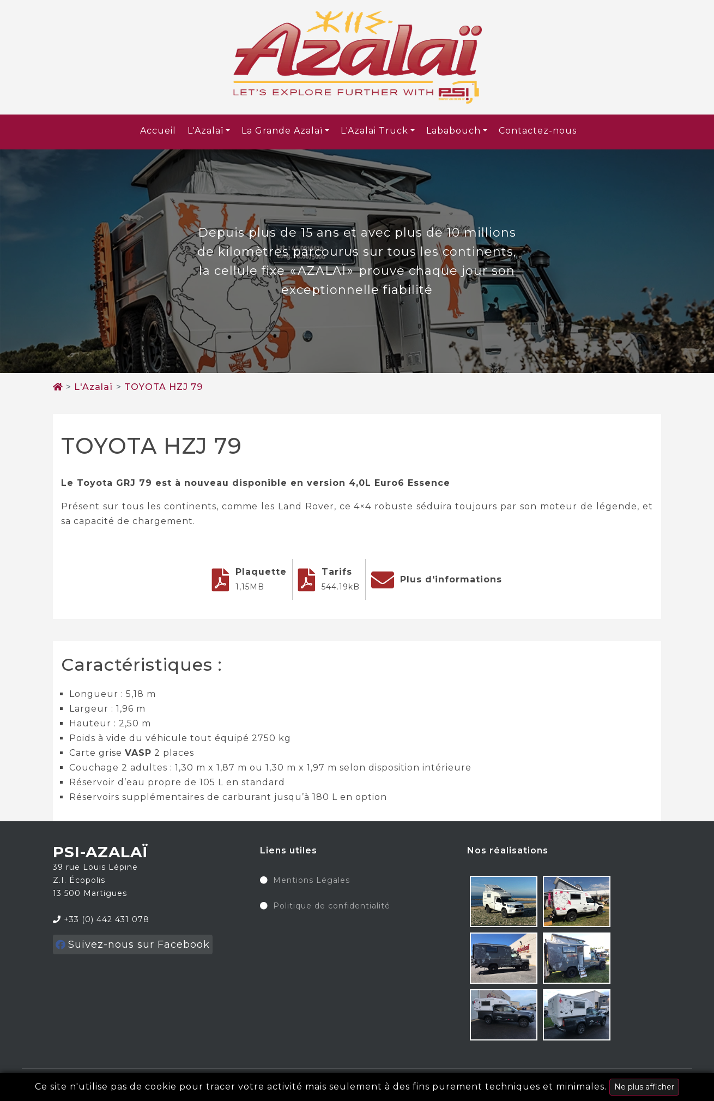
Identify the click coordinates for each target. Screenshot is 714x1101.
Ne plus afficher (644, 1087)
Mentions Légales (311, 880)
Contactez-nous (538, 130)
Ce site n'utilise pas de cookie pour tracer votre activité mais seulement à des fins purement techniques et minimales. (357, 1087)
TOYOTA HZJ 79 (163, 387)
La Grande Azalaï (282, 130)
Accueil (158, 130)
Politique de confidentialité (331, 906)
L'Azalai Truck (374, 130)
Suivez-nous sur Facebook (133, 944)
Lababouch (453, 130)
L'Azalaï (205, 130)
